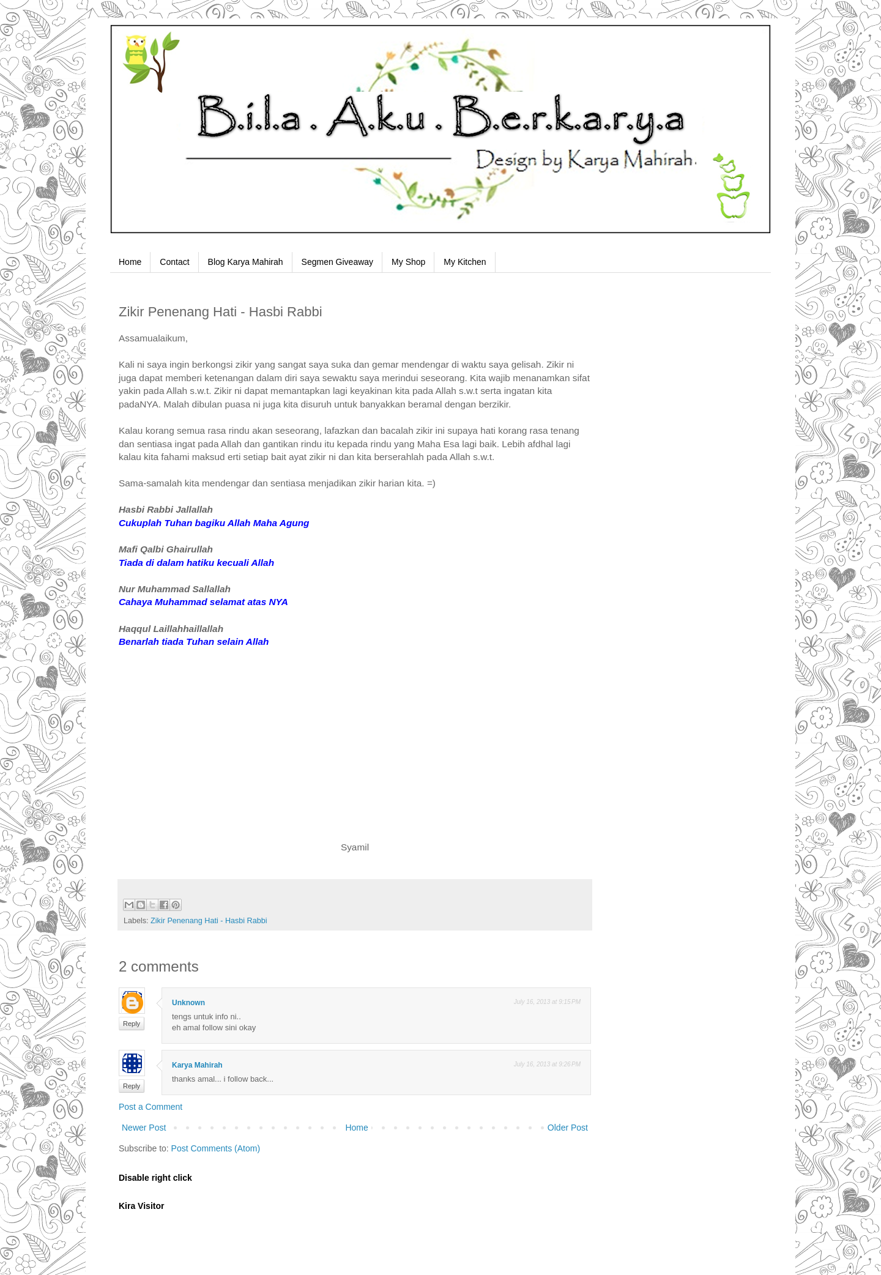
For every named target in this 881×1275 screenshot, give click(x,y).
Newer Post (144, 1127)
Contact (174, 262)
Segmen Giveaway (338, 262)
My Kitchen (465, 262)
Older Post (568, 1127)
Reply (131, 1023)
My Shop (408, 262)
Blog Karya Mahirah (245, 262)
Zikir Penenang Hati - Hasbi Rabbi (209, 920)
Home (130, 262)
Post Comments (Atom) (215, 1148)
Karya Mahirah (197, 1065)
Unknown (188, 1002)
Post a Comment (150, 1107)
